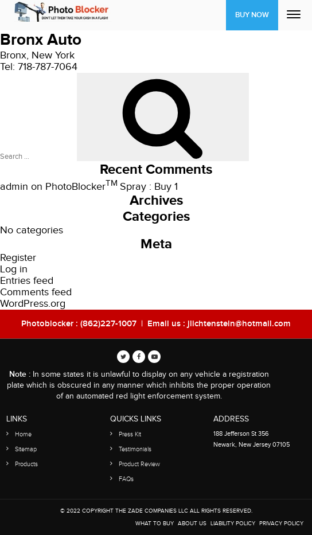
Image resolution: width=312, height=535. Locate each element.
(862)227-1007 (108, 324)
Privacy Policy (281, 523)
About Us (192, 523)
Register (18, 258)
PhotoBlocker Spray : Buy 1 (111, 187)
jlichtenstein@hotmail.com (239, 324)
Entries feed (26, 281)
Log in (14, 269)
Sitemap (26, 449)
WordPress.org (32, 304)
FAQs (126, 479)
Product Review (139, 464)
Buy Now (252, 14)
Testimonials (135, 449)
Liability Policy (232, 523)
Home (23, 434)
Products (26, 464)
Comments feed (36, 292)
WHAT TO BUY (154, 523)
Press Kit (130, 434)
